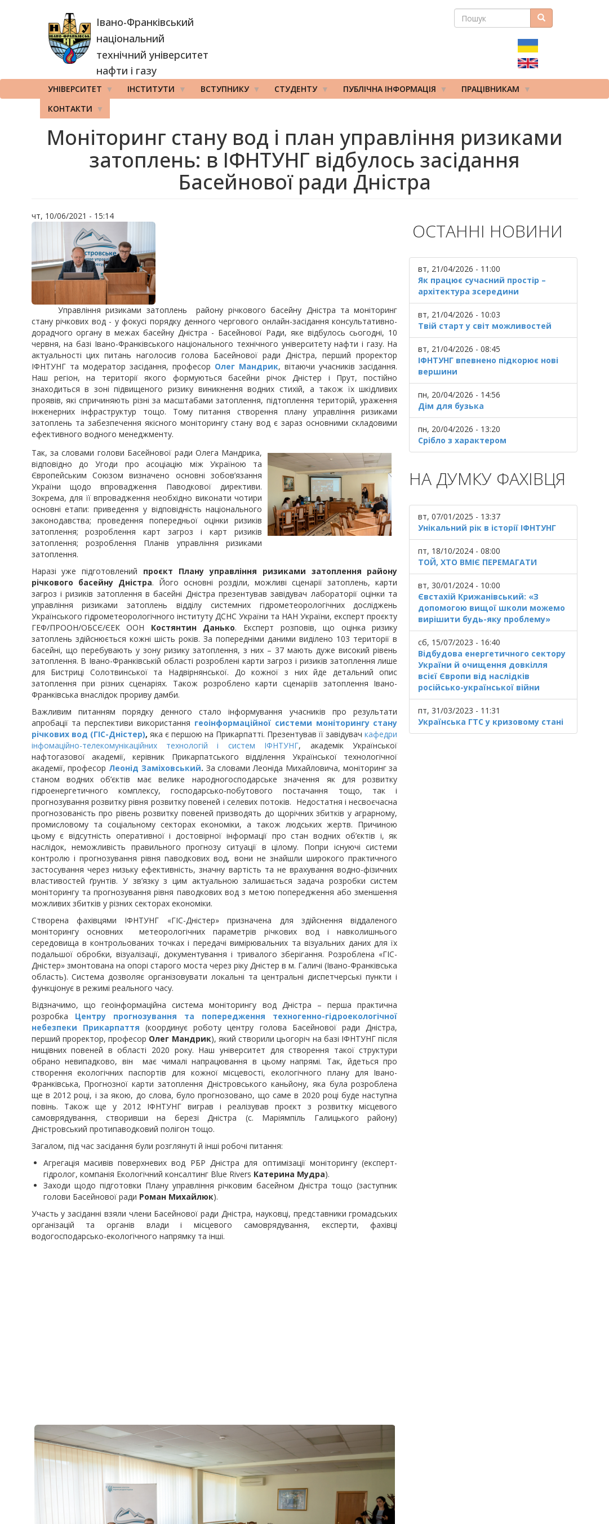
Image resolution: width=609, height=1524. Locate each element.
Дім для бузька (451, 405)
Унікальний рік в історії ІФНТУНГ (487, 527)
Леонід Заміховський (155, 768)
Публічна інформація (391, 91)
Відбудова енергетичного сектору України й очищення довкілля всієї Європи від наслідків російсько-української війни (492, 670)
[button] (215, 263)
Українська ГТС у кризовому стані (490, 721)
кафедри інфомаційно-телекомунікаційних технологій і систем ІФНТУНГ (215, 740)
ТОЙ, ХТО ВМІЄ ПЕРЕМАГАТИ (477, 562)
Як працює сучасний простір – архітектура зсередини (482, 286)
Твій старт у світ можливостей (485, 325)
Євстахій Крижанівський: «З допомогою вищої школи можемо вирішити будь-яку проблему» (491, 607)
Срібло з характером (462, 440)
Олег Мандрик (246, 366)
